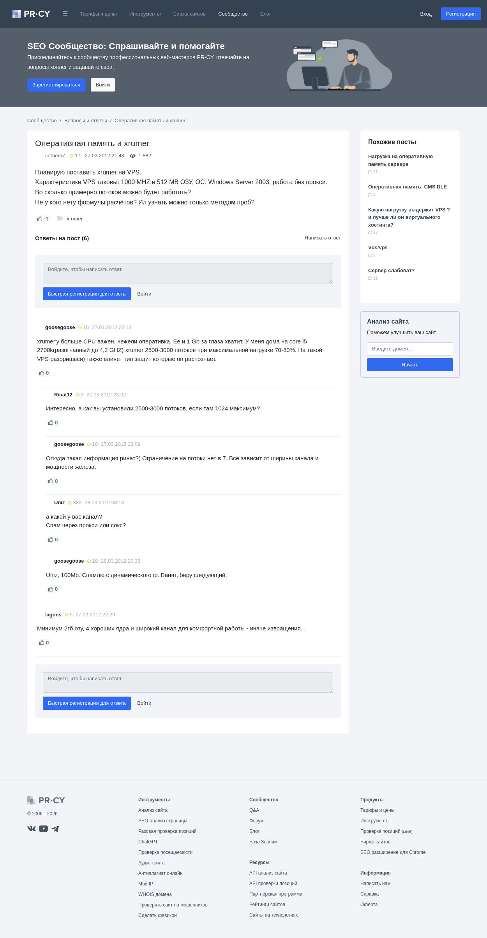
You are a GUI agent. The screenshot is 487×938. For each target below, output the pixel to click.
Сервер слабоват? (391, 270)
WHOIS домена (155, 894)
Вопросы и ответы (85, 120)
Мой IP (145, 884)
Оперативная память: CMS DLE (407, 187)
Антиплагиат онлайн (160, 873)
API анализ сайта (268, 873)
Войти (103, 85)
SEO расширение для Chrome (393, 852)
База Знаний (263, 842)
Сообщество (233, 14)
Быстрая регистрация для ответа (87, 294)
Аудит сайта (151, 863)
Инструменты (145, 14)
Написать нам (375, 883)
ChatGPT (148, 842)
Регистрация (461, 14)
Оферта (369, 904)
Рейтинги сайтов (267, 904)
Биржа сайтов (189, 14)
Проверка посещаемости (165, 852)
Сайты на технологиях (273, 915)
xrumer (75, 219)
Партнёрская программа (275, 894)
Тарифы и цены (98, 14)
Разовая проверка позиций (167, 831)
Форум (256, 821)
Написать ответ (323, 238)
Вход (426, 14)
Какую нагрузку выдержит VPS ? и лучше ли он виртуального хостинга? (409, 217)
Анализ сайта (388, 321)
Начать (410, 365)
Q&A (254, 810)
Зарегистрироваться (56, 85)
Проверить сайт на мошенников (173, 905)
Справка (369, 894)
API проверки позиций (273, 883)
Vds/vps (378, 247)
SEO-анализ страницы (162, 821)
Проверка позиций (386, 831)
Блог (265, 14)
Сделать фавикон (157, 915)
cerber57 (55, 155)
